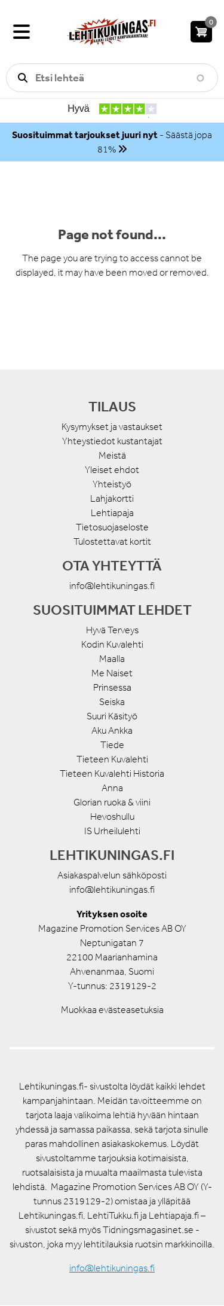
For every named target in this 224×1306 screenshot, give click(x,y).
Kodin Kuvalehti (112, 644)
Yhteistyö (112, 484)
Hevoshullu (112, 816)
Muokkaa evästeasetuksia (112, 1009)
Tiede (112, 744)
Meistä (112, 455)
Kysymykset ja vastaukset (112, 426)
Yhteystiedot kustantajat (112, 441)
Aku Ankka (112, 730)
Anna (112, 788)
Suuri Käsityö (112, 716)
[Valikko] (21, 31)
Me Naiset (112, 673)
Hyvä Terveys (112, 630)
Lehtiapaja (112, 512)
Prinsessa (112, 687)
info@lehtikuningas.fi (112, 585)
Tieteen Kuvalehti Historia (112, 773)
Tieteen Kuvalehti (112, 759)
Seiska (112, 701)
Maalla (112, 658)
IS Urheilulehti (112, 831)
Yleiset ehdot (112, 469)
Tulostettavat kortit (112, 541)
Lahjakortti (112, 498)
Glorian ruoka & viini (112, 802)
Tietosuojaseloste (112, 527)
